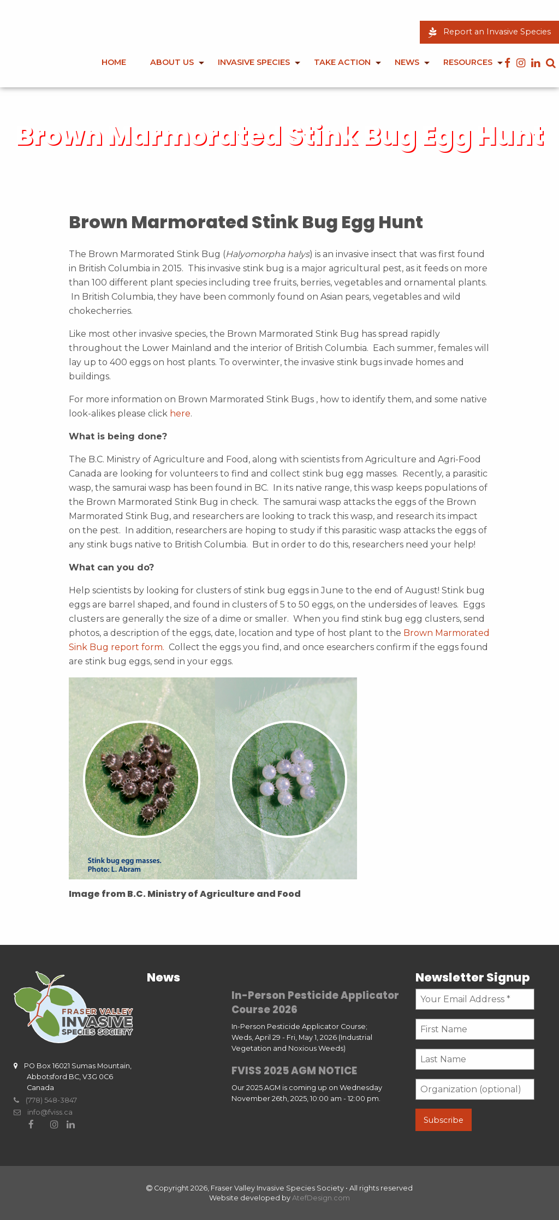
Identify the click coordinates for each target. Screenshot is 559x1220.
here (180, 413)
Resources (467, 62)
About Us (172, 62)
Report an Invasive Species (490, 32)
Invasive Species (254, 62)
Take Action (342, 62)
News (407, 62)
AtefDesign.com (321, 1198)
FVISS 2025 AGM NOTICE (294, 1071)
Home (114, 62)
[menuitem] (114, 69)
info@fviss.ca (43, 1112)
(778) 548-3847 (45, 1100)
